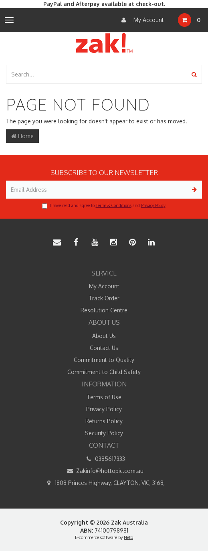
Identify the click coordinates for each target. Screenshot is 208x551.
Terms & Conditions (113, 205)
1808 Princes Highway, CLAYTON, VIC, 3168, (104, 483)
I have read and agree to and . (104, 206)
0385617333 (104, 459)
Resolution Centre (104, 310)
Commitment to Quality (104, 359)
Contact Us (104, 347)
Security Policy (104, 433)
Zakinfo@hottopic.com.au (104, 471)
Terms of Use (104, 397)
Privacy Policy (153, 205)
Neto (128, 537)
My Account (140, 20)
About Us (104, 335)
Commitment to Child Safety (104, 371)
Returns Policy (104, 421)
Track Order (104, 298)
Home (22, 136)
